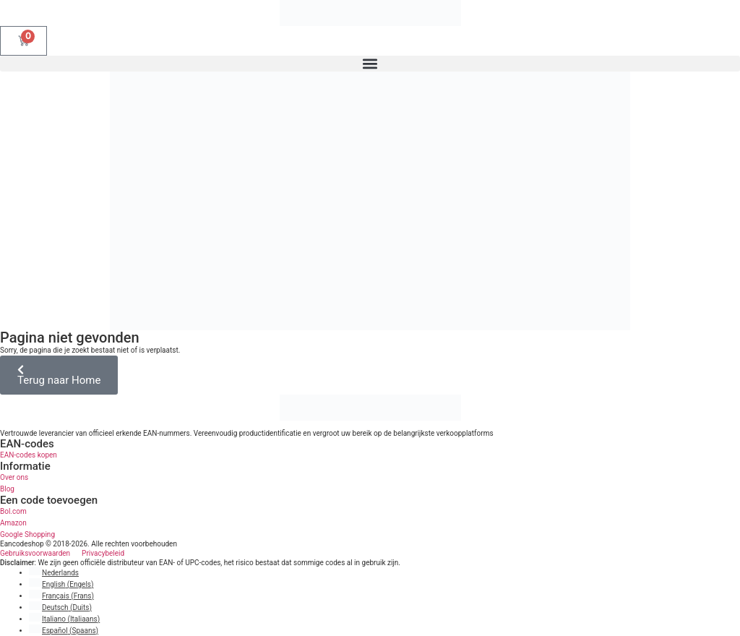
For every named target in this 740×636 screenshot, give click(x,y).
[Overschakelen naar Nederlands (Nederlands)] (54, 573)
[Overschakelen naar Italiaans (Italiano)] (64, 619)
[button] (370, 64)
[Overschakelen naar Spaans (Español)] (63, 631)
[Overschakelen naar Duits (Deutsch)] (60, 607)
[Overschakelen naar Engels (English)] (61, 584)
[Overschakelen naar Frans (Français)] (61, 596)
